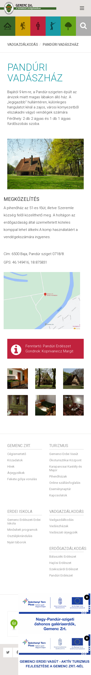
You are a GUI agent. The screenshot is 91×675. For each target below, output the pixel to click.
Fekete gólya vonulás (22, 479)
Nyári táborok (16, 542)
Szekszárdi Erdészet (63, 569)
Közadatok (15, 460)
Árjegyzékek (16, 473)
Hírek (11, 466)
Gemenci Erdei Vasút (63, 454)
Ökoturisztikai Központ (65, 460)
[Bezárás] (87, 597)
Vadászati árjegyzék (63, 532)
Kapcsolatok (58, 495)
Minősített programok (22, 529)
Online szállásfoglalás (64, 483)
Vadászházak (58, 526)
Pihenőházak (58, 476)
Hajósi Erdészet (60, 563)
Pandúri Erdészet (61, 575)
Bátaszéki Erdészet (62, 556)
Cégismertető (16, 454)
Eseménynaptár (60, 489)
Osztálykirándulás (19, 536)
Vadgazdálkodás (22, 44)
